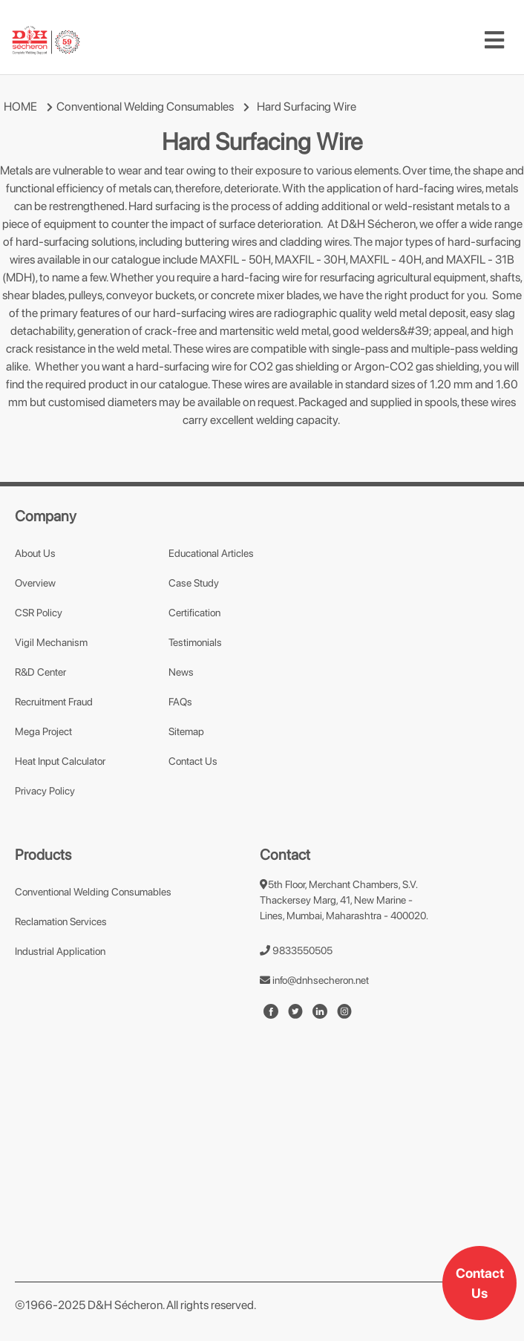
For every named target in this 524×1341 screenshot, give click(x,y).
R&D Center (40, 672)
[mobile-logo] (46, 40)
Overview (35, 583)
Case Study (193, 583)
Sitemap (186, 731)
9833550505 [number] (296, 950)
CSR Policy (38, 613)
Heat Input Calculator (60, 761)
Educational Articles (211, 553)
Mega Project (43, 731)
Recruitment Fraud (54, 702)
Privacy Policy (45, 791)
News (181, 672)
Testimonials (195, 642)
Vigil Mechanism (51, 642)
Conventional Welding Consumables (145, 106)
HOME (20, 106)
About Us (35, 553)
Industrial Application (60, 951)
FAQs (180, 702)
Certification (194, 613)
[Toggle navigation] (494, 40)
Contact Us (480, 1283)
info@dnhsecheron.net (314, 980)
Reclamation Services (61, 921)
